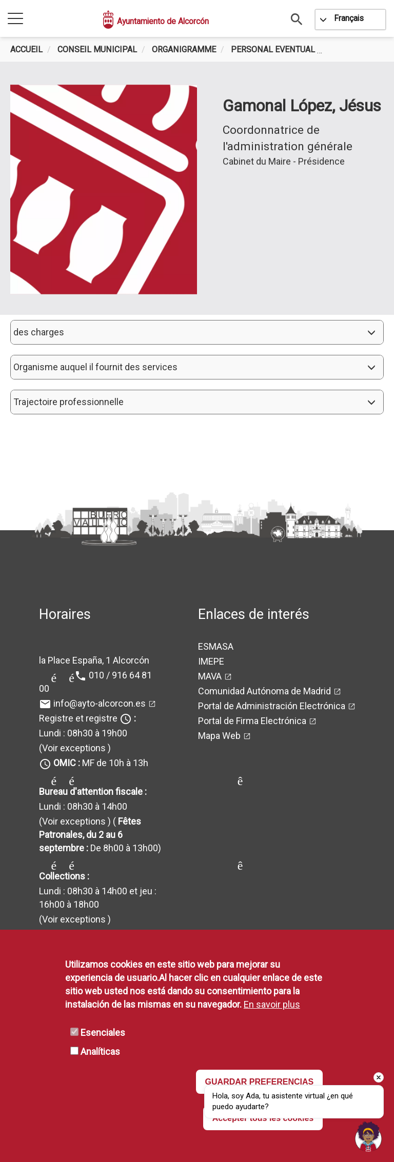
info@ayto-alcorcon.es (99, 703)
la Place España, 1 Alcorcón (94, 660)
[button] (197, 332)
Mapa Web (219, 735)
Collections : (64, 876)
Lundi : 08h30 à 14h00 (83, 806)
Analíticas (100, 1051)
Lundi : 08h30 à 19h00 (83, 733)
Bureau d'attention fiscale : (93, 791)
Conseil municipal (97, 49)
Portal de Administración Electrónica (271, 705)
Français (349, 18)
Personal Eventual (273, 49)
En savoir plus (272, 1004)
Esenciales (103, 1032)
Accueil (26, 49)
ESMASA (215, 646)
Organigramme (184, 49)
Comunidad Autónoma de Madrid (264, 691)
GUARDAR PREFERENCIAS (259, 1081)
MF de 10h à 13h (100, 762)
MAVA (210, 676)
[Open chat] (368, 1136)
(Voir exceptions (72, 748)
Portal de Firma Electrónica (252, 720)
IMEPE (211, 661)
